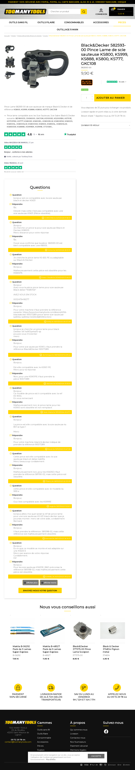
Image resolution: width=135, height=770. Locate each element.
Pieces (122, 22)
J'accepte (96, 756)
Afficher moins (48, 583)
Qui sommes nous (78, 730)
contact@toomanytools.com (18, 742)
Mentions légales (78, 750)
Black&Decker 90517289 (36, 349)
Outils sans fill (43, 730)
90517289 (24, 379)
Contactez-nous (77, 738)
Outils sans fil (18, 22)
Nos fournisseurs (78, 742)
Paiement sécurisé (79, 746)
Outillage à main (67, 29)
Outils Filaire (46, 22)
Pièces (40, 746)
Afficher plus (30, 583)
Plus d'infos (50, 759)
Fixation (40, 750)
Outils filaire (42, 734)
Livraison (74, 734)
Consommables (74, 22)
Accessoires (101, 22)
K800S (43, 245)
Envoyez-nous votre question (40, 590)
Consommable (44, 738)
